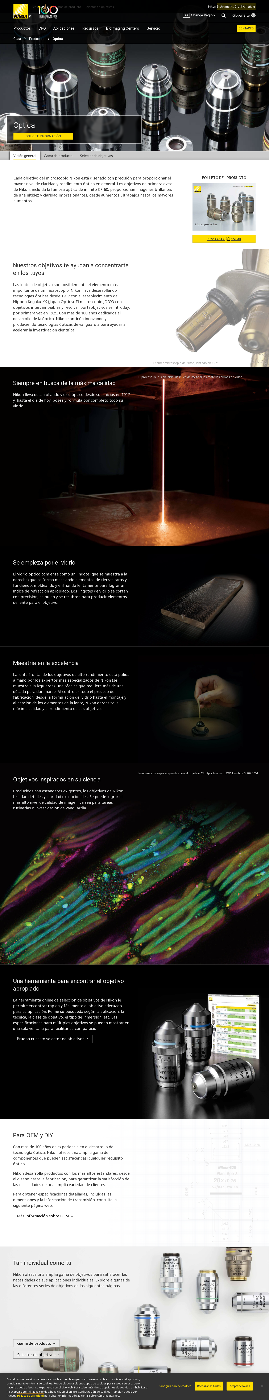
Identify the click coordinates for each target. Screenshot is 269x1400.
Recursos (90, 28)
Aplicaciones (64, 28)
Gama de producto (34, 1343)
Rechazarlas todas (209, 1386)
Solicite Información (43, 136)
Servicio (153, 28)
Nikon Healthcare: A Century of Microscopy (48, 11)
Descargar (224, 239)
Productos (22, 28)
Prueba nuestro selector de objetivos (50, 1038)
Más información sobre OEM (43, 1215)
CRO (42, 28)
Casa (17, 39)
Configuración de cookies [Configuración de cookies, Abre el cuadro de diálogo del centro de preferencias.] (175, 1386)
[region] (134, 1386)
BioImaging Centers (122, 28)
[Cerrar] (262, 1386)
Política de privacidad (30, 1395)
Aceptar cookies (239, 1386)
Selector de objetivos (36, 1354)
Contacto (246, 28)
